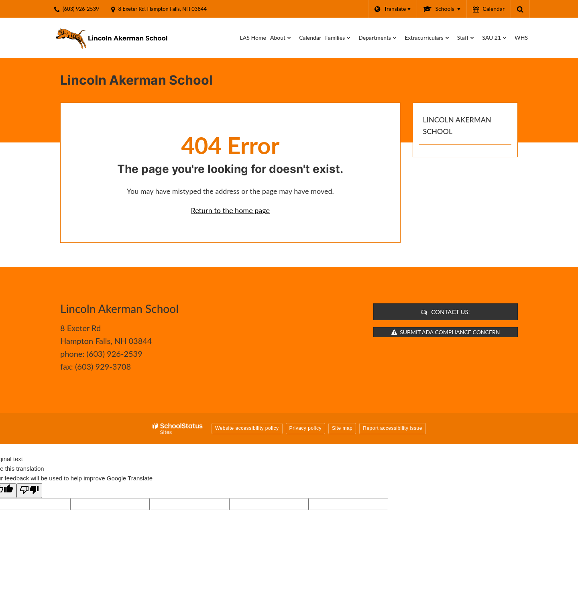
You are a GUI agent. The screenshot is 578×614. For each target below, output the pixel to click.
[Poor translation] (29, 490)
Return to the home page (230, 210)
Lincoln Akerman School (457, 125)
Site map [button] (342, 428)
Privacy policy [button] (305, 428)
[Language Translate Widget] (392, 9)
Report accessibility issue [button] (392, 428)
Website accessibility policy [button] (247, 428)
